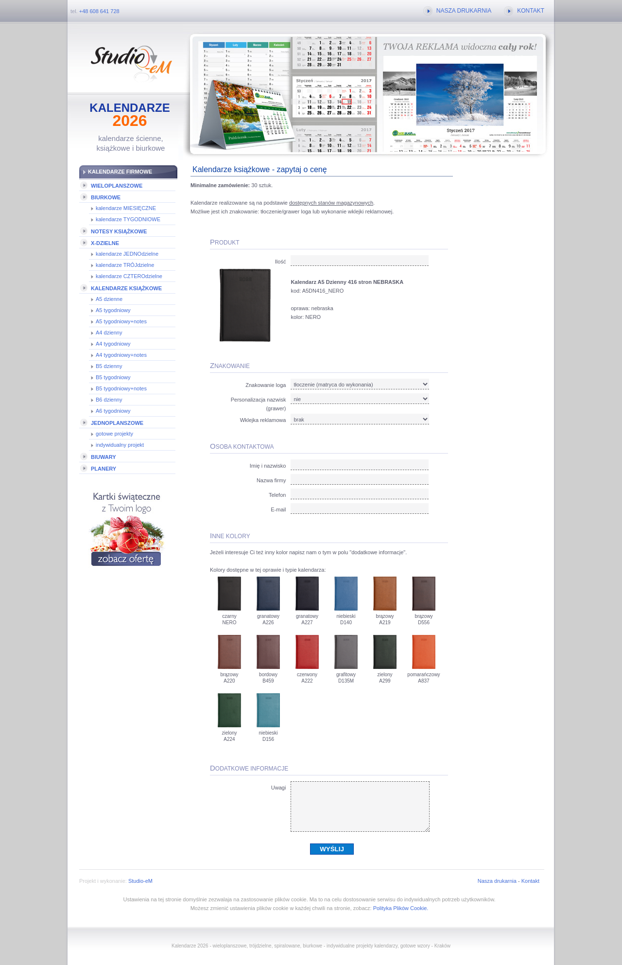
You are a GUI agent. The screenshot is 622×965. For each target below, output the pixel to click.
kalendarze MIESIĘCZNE (126, 208)
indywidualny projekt (120, 445)
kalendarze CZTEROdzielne (129, 276)
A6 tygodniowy (113, 411)
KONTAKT (530, 10)
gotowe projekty (114, 434)
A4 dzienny (109, 332)
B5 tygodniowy (113, 377)
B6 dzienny (109, 400)
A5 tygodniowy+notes (121, 321)
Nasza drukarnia (497, 881)
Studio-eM (140, 881)
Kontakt (530, 881)
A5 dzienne (109, 299)
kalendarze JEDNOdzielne (127, 254)
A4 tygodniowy (113, 344)
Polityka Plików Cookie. (401, 908)
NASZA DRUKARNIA (463, 10)
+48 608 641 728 (99, 11)
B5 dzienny (109, 366)
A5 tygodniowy (113, 310)
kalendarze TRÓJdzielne (125, 265)
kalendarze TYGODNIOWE (128, 219)
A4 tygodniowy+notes (121, 355)
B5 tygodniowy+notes (121, 388)
